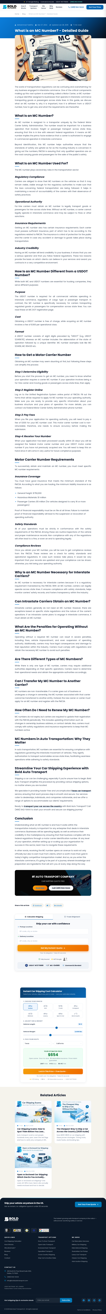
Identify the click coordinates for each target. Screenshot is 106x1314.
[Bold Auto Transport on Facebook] (84, 1300)
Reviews (59, 7)
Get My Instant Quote (53, 948)
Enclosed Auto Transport (47, 1248)
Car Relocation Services (80, 1241)
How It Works (23, 7)
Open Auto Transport (45, 1244)
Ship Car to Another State (47, 1258)
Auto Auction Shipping (79, 1261)
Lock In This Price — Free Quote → (53, 1071)
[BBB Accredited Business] (7, 1230)
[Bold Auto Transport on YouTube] (94, 1300)
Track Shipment (72, 917)
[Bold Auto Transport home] (27, 1219)
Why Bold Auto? (9, 1248)
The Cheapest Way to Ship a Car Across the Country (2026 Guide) (73, 1130)
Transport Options (34, 7)
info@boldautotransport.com (17, 1281)
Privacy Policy (97, 1310)
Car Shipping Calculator (12, 1241)
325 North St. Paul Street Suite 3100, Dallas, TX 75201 (19, 1272)
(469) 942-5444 (76, 2)
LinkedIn (58, 905)
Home (17, 14)
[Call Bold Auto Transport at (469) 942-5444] (76, 7)
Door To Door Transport (46, 1241)
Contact (7, 1258)
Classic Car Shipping (79, 1258)
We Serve (44, 7)
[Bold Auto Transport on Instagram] (89, 1300)
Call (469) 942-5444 (61, 888)
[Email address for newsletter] (48, 1300)
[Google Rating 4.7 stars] (44, 1230)
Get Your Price (95, 7)
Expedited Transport (45, 1251)
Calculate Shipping (34, 917)
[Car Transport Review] (17, 1230)
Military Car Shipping (79, 1244)
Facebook (37, 905)
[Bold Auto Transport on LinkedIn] (99, 1300)
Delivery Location (26, 936)
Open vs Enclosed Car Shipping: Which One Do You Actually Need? (32, 1176)
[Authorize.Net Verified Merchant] (27, 1230)
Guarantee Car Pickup (80, 1251)
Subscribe (66, 1300)
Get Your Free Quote (88, 1204)
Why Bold (51, 7)
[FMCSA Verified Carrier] (34, 1230)
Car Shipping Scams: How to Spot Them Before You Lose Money (31, 1130)
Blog (23, 14)
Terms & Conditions (83, 1310)
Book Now (40, 888)
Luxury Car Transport (79, 1255)
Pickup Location (25, 927)
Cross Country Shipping (46, 1255)
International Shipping (79, 1248)
